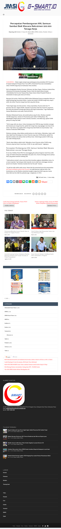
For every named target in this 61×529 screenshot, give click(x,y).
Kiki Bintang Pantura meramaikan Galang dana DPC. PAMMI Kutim (22, 368)
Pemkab (45, 33)
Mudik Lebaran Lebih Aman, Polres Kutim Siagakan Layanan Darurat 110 (26, 444)
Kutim (6, 328)
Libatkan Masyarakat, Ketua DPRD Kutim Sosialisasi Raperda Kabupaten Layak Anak (29, 450)
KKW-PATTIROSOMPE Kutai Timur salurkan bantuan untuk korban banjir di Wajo (25, 365)
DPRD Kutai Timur (9, 316)
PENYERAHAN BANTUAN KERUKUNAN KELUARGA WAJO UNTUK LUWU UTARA (28, 361)
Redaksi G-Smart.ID (22, 33)
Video (6, 352)
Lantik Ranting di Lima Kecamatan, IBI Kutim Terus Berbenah (20, 363)
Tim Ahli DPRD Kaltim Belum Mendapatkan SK (16, 370)
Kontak (5, 474)
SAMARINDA (10, 83)
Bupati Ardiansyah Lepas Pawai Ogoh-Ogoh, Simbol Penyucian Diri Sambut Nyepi (27, 431)
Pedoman (5, 477)
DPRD (36, 33)
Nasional (7, 332)
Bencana (9, 336)
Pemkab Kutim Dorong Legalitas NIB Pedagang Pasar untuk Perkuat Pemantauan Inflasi (29, 457)
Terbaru (50, 33)
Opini (6, 340)
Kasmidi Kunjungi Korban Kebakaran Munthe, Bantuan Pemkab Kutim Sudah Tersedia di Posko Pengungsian (17, 257)
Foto (4, 502)
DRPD (6, 320)
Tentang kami (6, 485)
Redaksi (5, 481)
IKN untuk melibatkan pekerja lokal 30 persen (18, 170)
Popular (8, 358)
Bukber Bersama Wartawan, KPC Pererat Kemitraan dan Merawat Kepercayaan (27, 437)
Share (47, 183)
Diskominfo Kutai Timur (10, 309)
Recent (15, 358)
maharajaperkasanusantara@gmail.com (15, 409)
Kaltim (40, 33)
